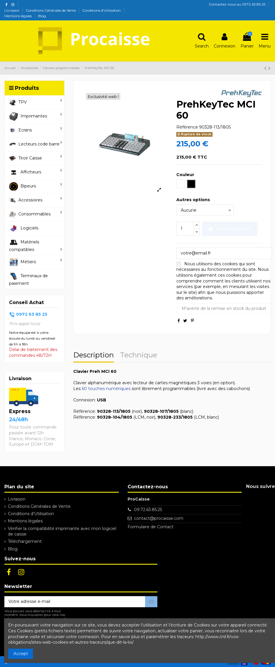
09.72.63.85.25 (148, 509)
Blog (42, 16)
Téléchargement (25, 541)
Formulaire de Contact (150, 526)
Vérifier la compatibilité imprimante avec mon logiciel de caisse (62, 531)
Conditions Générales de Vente (51, 10)
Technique (138, 355)
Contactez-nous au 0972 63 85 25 (237, 4)
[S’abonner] (151, 601)
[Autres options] (205, 210)
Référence (187, 127)
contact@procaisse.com (158, 518)
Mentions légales (18, 16)
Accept (20, 653)
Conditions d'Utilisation (102, 10)
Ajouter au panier (229, 228)
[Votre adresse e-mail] (74, 601)
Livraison (12, 10)
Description (93, 355)
